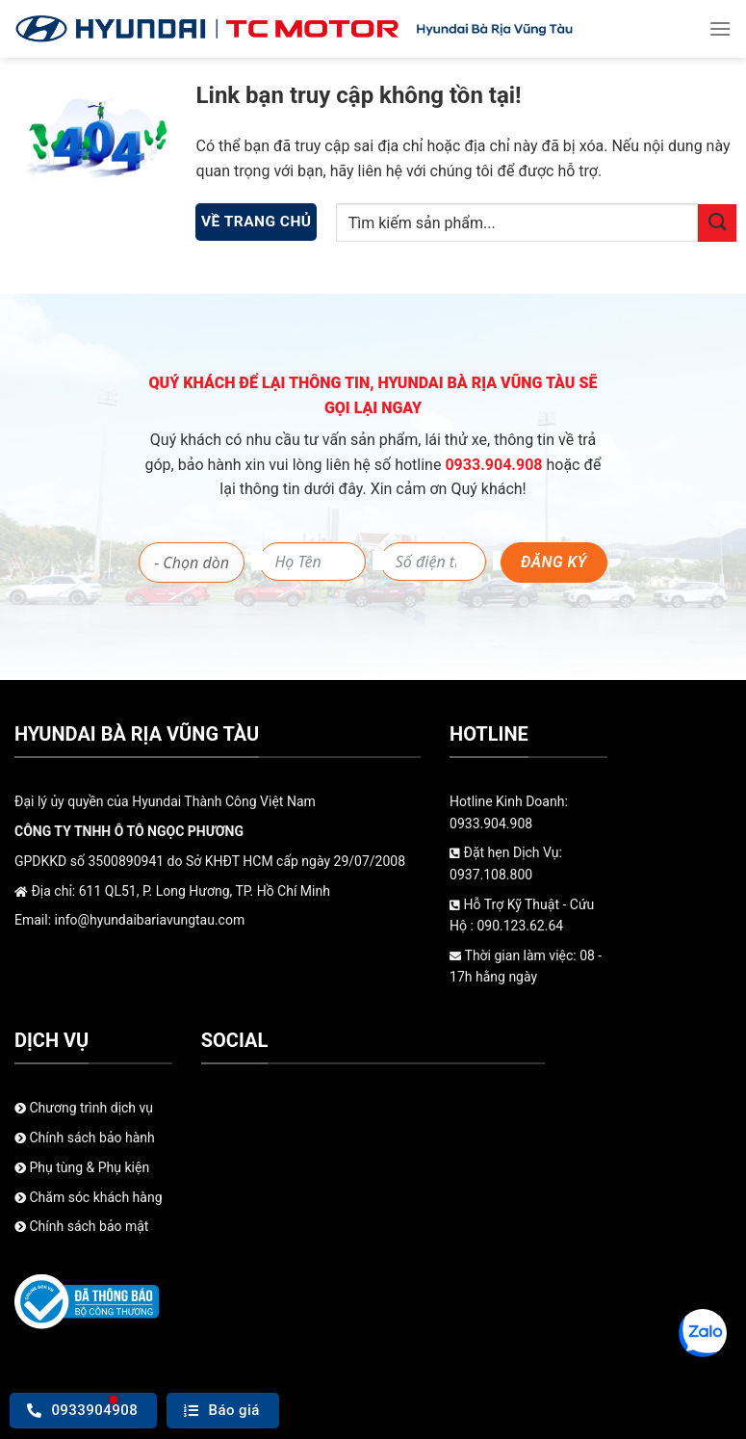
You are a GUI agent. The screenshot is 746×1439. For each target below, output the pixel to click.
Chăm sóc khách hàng (88, 1197)
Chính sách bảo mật (81, 1226)
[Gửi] (717, 223)
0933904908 (82, 1410)
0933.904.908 (495, 465)
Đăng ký (554, 562)
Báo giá (222, 1410)
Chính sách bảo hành (84, 1137)
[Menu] (720, 28)
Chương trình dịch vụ (83, 1107)
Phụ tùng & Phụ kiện (81, 1167)
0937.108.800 (491, 874)
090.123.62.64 (519, 925)
